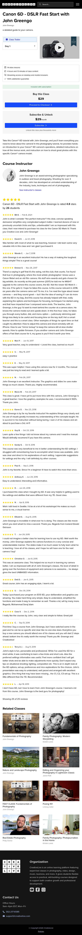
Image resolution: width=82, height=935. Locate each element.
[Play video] (59, 48)
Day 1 (7, 46)
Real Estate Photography (14, 837)
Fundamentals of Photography (17, 736)
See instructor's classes (30, 190)
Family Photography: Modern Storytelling (56, 737)
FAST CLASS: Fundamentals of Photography (17, 805)
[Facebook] (37, 889)
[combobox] (55, 4)
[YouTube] (32, 889)
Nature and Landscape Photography (20, 770)
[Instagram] (43, 889)
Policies (41, 931)
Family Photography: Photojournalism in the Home (60, 839)
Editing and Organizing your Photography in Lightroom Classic (58, 771)
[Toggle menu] (77, 4)
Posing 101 (48, 803)
